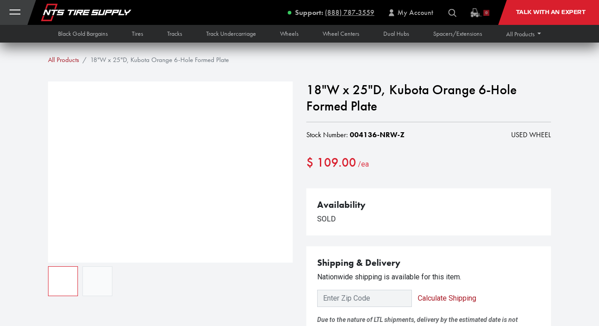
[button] (523, 34)
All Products (63, 59)
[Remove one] (317, 192)
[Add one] (364, 192)
